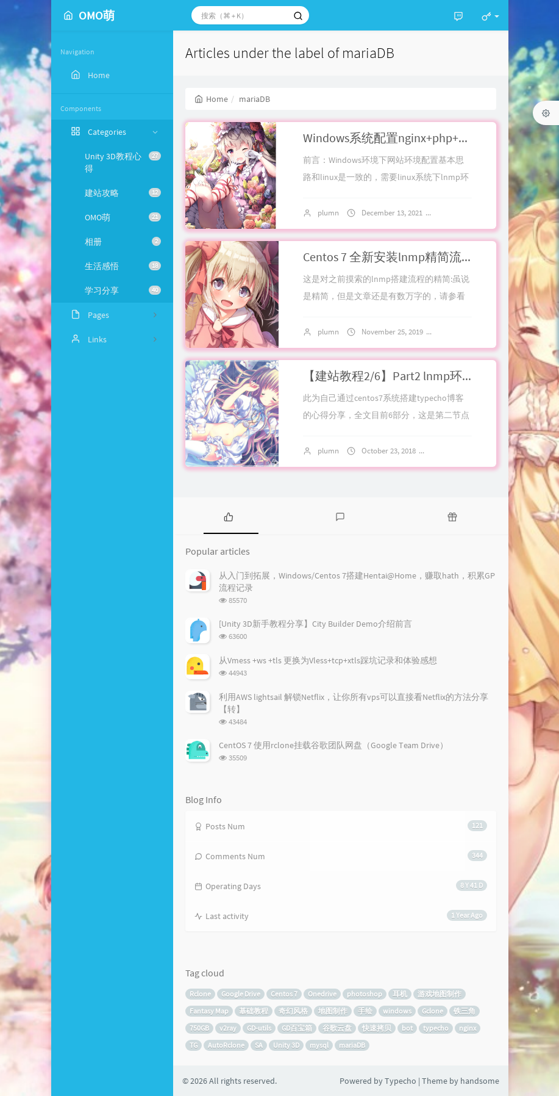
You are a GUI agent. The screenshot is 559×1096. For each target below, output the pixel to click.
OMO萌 (123, 217)
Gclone (432, 1010)
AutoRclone (226, 1045)
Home (211, 98)
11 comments (458, 450)
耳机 (400, 993)
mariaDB (352, 1045)
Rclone (200, 993)
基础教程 (253, 1010)
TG (194, 1045)
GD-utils (259, 1028)
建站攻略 (123, 192)
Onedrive (322, 993)
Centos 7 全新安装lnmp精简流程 (388, 256)
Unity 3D (286, 1045)
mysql (319, 1045)
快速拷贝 (376, 1028)
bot (407, 1028)
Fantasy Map (209, 1010)
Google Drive (240, 993)
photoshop (364, 993)
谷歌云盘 (337, 1028)
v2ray (228, 1028)
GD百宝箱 (297, 1028)
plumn (328, 212)
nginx (467, 1028)
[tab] (229, 515)
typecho (436, 1028)
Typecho (400, 1080)
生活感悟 (123, 266)
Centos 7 (284, 993)
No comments (467, 212)
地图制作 (332, 1010)
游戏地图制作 (439, 993)
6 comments (464, 331)
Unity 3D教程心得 (123, 162)
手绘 (365, 1010)
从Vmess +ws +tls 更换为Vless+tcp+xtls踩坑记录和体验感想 (328, 660)
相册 (123, 241)
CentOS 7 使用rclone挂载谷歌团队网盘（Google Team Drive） (333, 745)
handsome (479, 1080)
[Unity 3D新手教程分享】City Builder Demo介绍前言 (315, 623)
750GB (199, 1028)
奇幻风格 (293, 1010)
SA (259, 1045)
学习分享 (123, 290)
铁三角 (464, 1010)
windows (397, 1010)
